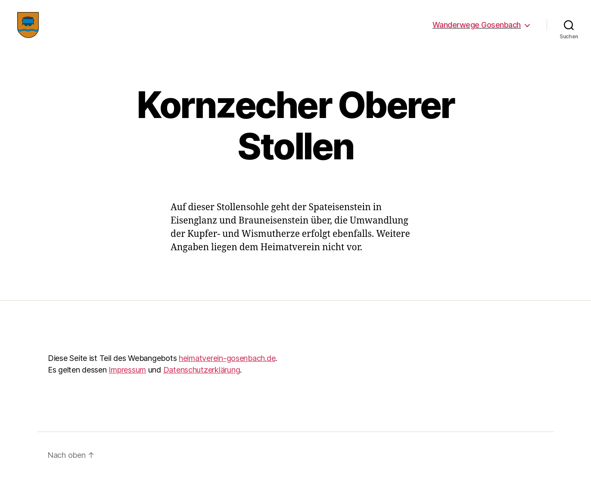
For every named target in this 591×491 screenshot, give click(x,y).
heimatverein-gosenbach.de (227, 371)
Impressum (127, 382)
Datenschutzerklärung (201, 382)
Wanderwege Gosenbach (476, 31)
